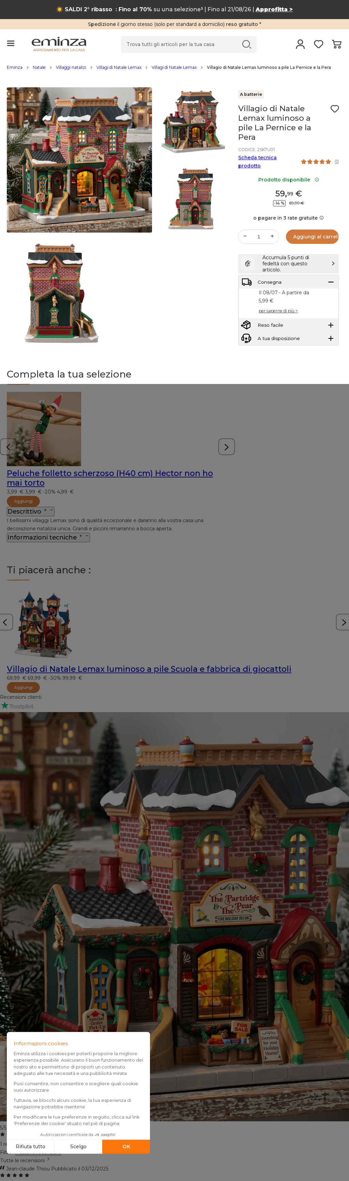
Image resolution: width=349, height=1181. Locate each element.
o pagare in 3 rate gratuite (288, 218)
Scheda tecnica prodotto (257, 161)
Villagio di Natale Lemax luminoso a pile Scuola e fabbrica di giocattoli (149, 669)
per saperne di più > (278, 325)
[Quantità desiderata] (258, 237)
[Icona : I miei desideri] (335, 109)
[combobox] (174, 1160)
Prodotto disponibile (288, 180)
